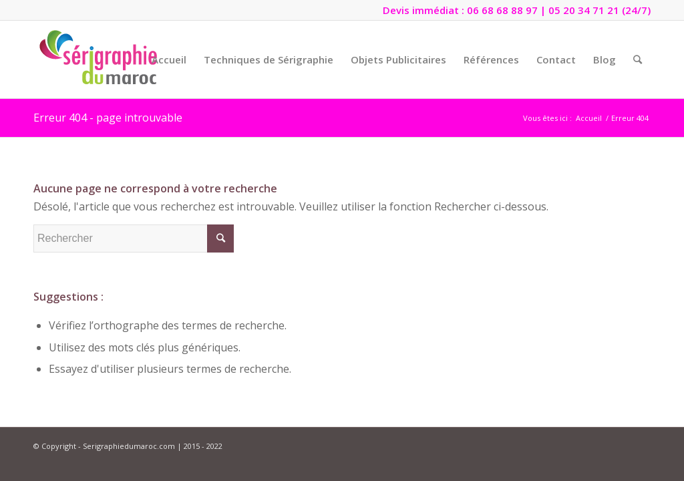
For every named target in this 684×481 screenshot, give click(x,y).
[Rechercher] (638, 59)
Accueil (589, 118)
